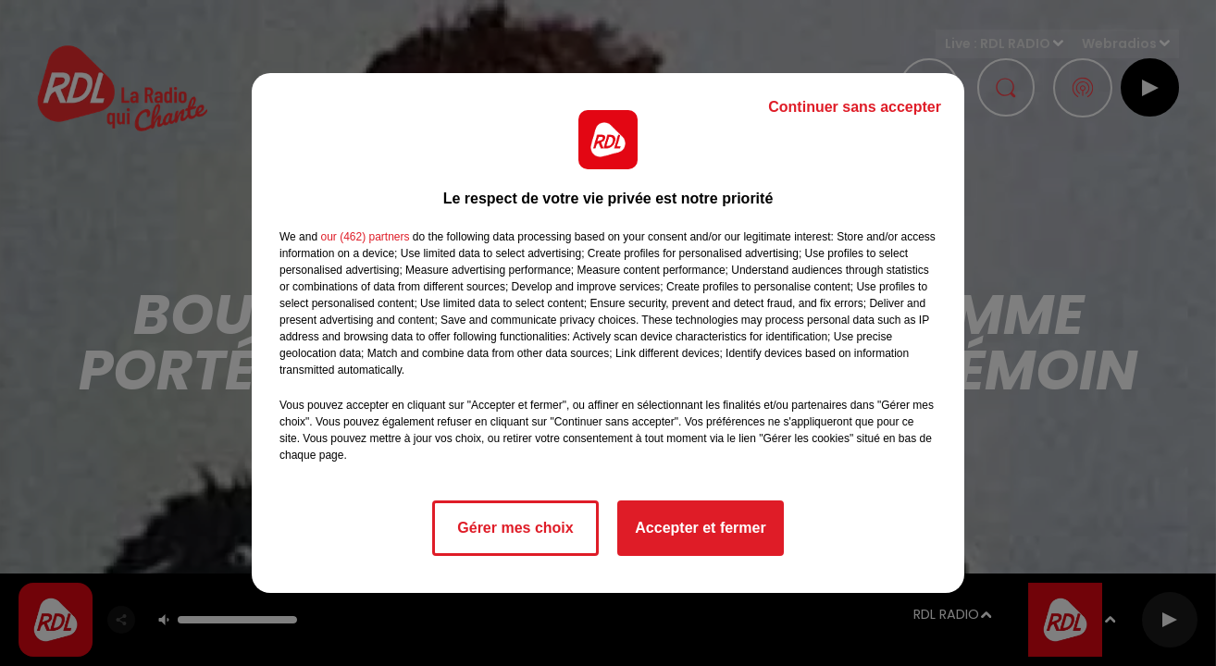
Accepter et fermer (700, 528)
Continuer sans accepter (854, 107)
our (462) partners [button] (364, 236)
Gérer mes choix (515, 528)
